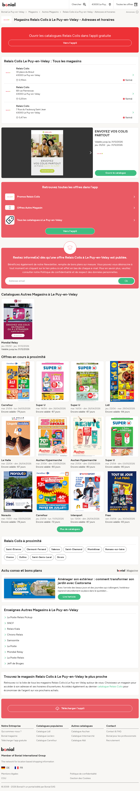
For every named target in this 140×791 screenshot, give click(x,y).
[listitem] (18, 324)
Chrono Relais (13, 634)
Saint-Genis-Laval (42, 557)
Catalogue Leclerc (45, 736)
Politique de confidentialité (83, 773)
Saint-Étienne (13, 549)
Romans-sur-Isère (115, 549)
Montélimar (94, 549)
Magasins (33, 12)
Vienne (10, 557)
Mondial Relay (13, 651)
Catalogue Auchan (80, 731)
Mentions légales (9, 773)
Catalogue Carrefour (46, 740)
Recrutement (113, 740)
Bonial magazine (9, 736)
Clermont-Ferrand (36, 549)
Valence (55, 549)
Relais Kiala (12, 628)
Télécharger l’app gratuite (14, 740)
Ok (126, 280)
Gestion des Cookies (80, 778)
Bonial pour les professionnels (121, 736)
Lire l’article (69, 596)
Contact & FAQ (113, 731)
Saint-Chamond (73, 549)
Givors (60, 557)
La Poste (10, 646)
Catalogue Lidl (43, 731)
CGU (3, 778)
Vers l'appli (70, 42)
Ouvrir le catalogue (115, 173)
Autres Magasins (50, 12)
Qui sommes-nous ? (11, 731)
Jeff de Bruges (14, 663)
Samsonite (11, 640)
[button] (70, 152)
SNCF (9, 623)
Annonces (132, 12)
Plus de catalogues (70, 529)
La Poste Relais (14, 657)
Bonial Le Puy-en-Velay (12, 12)
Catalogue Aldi (78, 740)
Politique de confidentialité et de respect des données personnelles (78, 272)
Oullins (23, 557)
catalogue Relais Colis (110, 686)
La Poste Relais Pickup (18, 617)
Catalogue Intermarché (82, 736)
